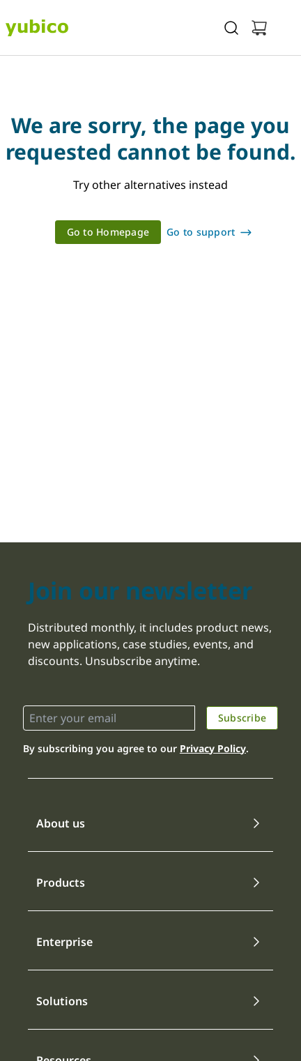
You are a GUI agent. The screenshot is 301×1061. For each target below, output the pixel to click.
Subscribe (242, 717)
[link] (108, 232)
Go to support (201, 231)
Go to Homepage (108, 231)
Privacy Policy (213, 748)
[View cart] (259, 28)
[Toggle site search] (231, 28)
